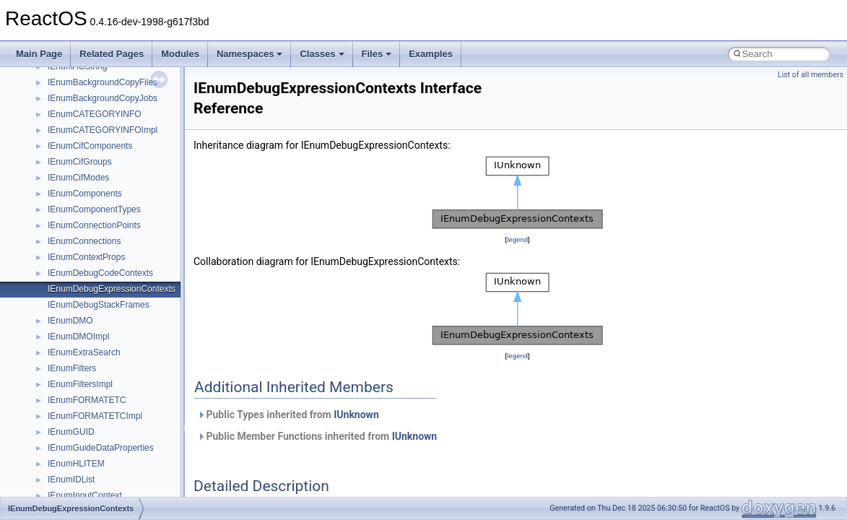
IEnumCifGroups (80, 162)
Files (377, 53)
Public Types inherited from (288, 414)
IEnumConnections (84, 241)
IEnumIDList (71, 479)
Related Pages (111, 53)
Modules (180, 53)
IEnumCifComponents (90, 146)
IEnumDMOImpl (78, 337)
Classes (322, 53)
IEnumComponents (85, 193)
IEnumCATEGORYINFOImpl (102, 130)
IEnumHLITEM (76, 464)
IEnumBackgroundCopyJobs (102, 98)
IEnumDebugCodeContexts (100, 273)
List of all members (810, 74)
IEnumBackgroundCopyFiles (102, 82)
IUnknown (356, 414)
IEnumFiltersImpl (80, 384)
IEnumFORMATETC (87, 400)
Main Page (39, 53)
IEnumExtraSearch (84, 352)
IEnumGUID (71, 432)
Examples (431, 53)
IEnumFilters (72, 368)
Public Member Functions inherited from (317, 436)
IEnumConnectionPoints (94, 225)
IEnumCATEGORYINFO (95, 114)
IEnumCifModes (78, 178)
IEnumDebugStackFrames (98, 305)
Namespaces (250, 53)
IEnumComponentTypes (94, 209)
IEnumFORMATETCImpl (95, 416)
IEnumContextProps (86, 257)
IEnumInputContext (85, 495)
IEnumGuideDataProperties (101, 448)
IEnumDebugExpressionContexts (111, 289)
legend (517, 239)
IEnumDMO (70, 321)
